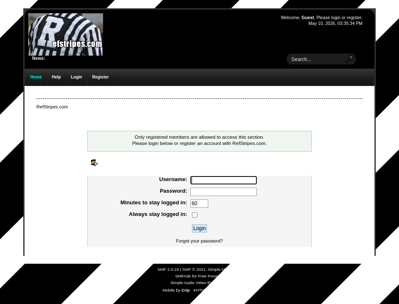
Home (36, 77)
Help (56, 77)
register (354, 17)
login (335, 17)
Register (100, 77)
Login (76, 77)
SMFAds (183, 276)
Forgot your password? (199, 240)
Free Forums (210, 276)
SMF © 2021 (194, 269)
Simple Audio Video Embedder (198, 282)
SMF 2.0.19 (168, 269)
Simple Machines (223, 269)
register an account (200, 143)
